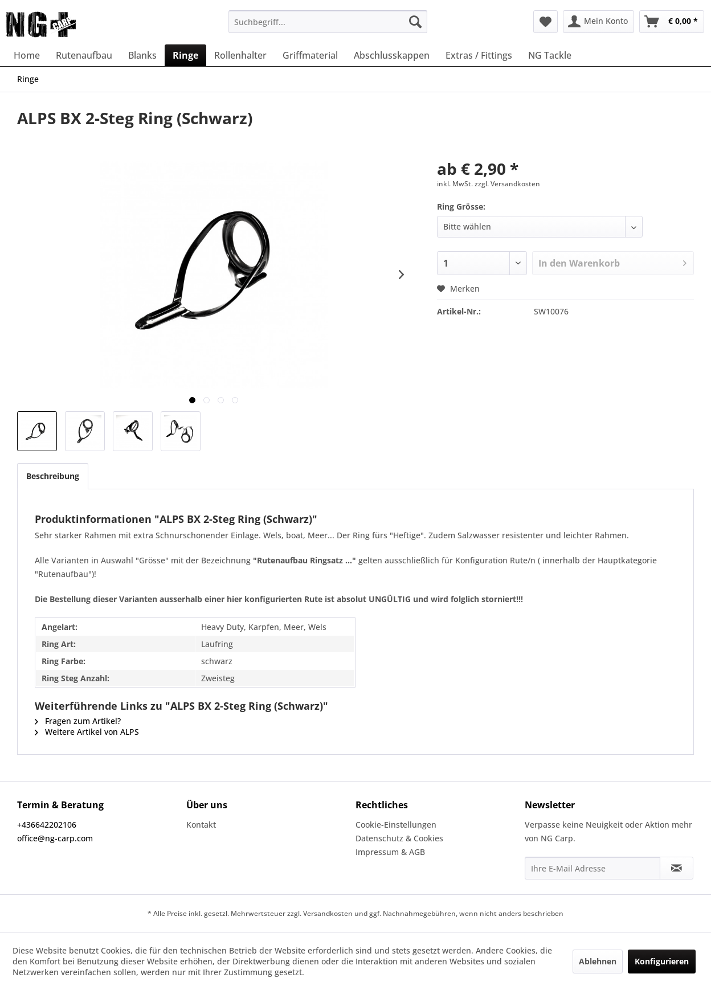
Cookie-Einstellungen (396, 824)
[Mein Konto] (598, 21)
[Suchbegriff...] (327, 21)
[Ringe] (185, 55)
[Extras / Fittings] (479, 55)
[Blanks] (142, 55)
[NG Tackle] (549, 55)
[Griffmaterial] (310, 55)
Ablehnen (597, 961)
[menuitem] (327, 21)
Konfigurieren (662, 961)
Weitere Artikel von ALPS (87, 731)
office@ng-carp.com (55, 838)
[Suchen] (415, 21)
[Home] (27, 55)
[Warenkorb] (671, 21)
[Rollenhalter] (240, 55)
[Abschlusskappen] (392, 55)
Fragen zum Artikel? (78, 720)
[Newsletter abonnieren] (676, 868)
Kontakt (201, 824)
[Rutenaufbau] (84, 55)
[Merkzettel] (545, 21)
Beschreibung (52, 476)
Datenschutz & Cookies (399, 838)
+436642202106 (46, 824)
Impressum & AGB (390, 851)
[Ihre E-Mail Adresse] (592, 868)
